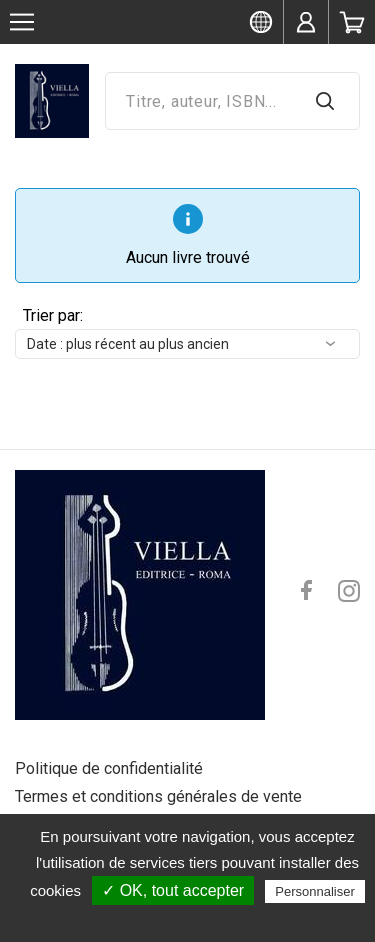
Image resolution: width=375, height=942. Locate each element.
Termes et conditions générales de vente (158, 796)
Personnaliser (315, 891)
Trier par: (53, 315)
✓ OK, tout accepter (173, 890)
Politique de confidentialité (109, 768)
